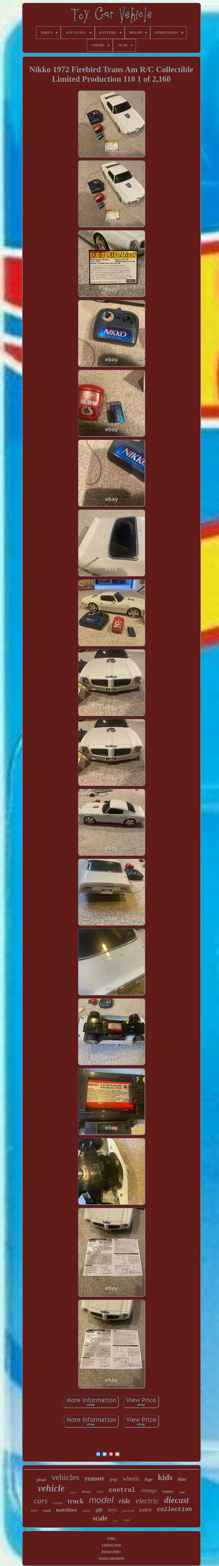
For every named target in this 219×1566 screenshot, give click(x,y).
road (47, 1511)
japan (73, 1492)
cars (41, 1500)
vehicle (51, 1488)
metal (100, 1492)
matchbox (66, 1510)
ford (115, 1520)
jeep (113, 1479)
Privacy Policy (111, 1551)
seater (86, 1511)
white (182, 1492)
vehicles (65, 1477)
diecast (176, 1500)
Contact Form (111, 1545)
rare (34, 1510)
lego (148, 1479)
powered (128, 1511)
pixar (41, 1479)
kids (165, 1477)
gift (99, 1510)
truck (75, 1501)
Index (111, 1538)
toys (112, 1510)
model (101, 1500)
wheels (130, 1478)
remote (95, 1478)
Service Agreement (111, 1558)
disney (86, 1492)
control (122, 1490)
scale (100, 1518)
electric (147, 1500)
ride (125, 1501)
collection (174, 1509)
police (145, 1510)
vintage (149, 1490)
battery (168, 1491)
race (126, 1520)
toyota (57, 1503)
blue (182, 1479)
